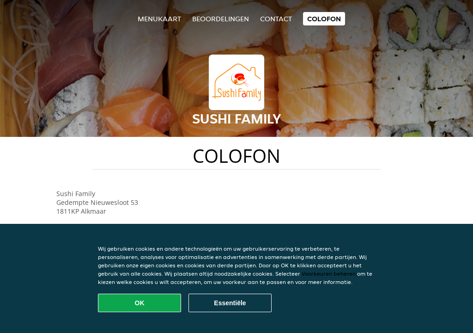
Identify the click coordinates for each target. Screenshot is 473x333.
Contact (276, 19)
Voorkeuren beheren (329, 273)
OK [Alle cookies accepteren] (140, 303)
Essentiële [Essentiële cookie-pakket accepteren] (230, 303)
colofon (324, 19)
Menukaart (159, 19)
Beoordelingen (220, 19)
